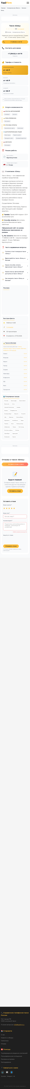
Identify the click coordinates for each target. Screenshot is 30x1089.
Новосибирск (19, 417)
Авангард (23, 348)
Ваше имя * (6, 513)
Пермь (14, 427)
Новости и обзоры (7, 1038)
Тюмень (6, 423)
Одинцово (15, 433)
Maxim (10, 348)
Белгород (21, 427)
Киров (14, 436)
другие (14, 350)
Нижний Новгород (9, 407)
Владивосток (13, 410)
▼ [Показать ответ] (27, 252)
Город (14, 348)
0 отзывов (9, 327)
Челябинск (15, 420)
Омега (20, 346)
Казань (6, 410)
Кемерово (7, 436)
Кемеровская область (18, 32)
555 (10, 350)
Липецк (17, 430)
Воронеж (6, 404)
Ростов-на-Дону (8, 430)
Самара (18, 407)
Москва (6, 400)
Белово (9, 32)
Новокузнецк (19, 423)
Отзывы (3, 1044)
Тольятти (23, 413)
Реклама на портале (7, 1059)
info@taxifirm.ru (19, 1024)
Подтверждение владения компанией (14, 1053)
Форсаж (5, 348)
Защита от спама (8, 535)
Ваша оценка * (7, 505)
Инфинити (6, 350)
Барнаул (11, 417)
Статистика (4, 1041)
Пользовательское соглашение (11, 1056)
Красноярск (22, 400)
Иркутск (16, 413)
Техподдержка (6, 1062)
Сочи (13, 404)
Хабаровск (7, 427)
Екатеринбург (8, 413)
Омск (12, 423)
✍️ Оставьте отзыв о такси (15, 464)
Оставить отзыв (15, 491)
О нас (3, 1035)
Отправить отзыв (11, 546)
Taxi (6, 2)
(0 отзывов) (21, 29)
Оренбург (7, 433)
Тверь (22, 420)
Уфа (5, 417)
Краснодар (14, 400)
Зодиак (18, 348)
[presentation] (15, 540)
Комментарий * (7, 520)
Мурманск (7, 420)
